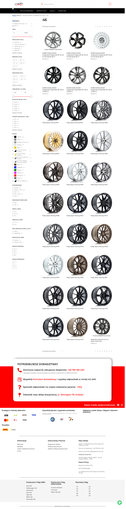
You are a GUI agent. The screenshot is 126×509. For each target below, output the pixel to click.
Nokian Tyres (18, 242)
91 (14, 249)
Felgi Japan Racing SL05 (75, 339)
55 (14, 215)
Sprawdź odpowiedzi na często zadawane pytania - (52, 387)
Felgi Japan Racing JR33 (50, 184)
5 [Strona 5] (104, 26)
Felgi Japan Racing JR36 (75, 184)
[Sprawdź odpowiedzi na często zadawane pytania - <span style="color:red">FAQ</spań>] (19, 387)
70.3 (15, 127)
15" (14, 60)
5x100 (15, 104)
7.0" (14, 82)
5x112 (15, 102)
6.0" (14, 79)
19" (14, 66)
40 (15, 211)
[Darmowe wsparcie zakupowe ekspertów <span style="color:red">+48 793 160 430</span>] (19, 370)
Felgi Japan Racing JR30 (99, 153)
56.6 (15, 123)
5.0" (14, 76)
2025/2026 (17, 233)
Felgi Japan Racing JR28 (99, 122)
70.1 (15, 125)
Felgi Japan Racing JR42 (75, 215)
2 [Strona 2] (97, 26)
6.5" (22, 79)
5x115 (15, 106)
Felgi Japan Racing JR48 (99, 246)
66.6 (15, 121)
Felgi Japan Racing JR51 (99, 277)
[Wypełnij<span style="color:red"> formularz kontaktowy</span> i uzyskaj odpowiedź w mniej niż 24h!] (19, 379)
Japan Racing (18, 46)
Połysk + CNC (18, 190)
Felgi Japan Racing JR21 (75, 122)
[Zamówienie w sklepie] (52, 26)
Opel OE (16, 50)
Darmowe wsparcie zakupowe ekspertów (53, 370)
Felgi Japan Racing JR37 (99, 184)
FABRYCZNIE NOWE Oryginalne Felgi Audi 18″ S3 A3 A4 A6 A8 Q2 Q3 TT (53, 55)
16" (21, 60)
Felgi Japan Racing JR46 (75, 246)
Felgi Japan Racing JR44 (99, 215)
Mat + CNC (17, 194)
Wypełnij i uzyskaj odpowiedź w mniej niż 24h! (59, 379)
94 (15, 253)
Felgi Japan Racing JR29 (75, 153)
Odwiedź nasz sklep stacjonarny (53, 394)
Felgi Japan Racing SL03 (99, 308)
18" (21, 63)
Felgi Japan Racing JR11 (50, 122)
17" (14, 63)
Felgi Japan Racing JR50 (75, 277)
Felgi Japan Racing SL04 (50, 339)
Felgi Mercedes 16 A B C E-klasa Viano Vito (100, 340)
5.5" (22, 76)
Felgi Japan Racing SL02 (75, 308)
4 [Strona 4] (102, 26)
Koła (15, 25)
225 (15, 205)
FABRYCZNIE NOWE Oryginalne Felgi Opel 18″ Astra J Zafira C (53, 89)
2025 (15, 231)
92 (15, 251)
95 (15, 255)
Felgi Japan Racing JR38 (50, 215)
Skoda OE (17, 48)
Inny (15, 196)
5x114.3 (16, 108)
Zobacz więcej (17, 53)
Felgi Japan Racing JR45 (50, 246)
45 (15, 213)
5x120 (15, 110)
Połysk (16, 188)
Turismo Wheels (19, 44)
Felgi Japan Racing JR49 (50, 277)
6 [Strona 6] (106, 26)
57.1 (15, 119)
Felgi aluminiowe (19, 23)
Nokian (16, 240)
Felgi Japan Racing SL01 (50, 308)
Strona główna (16, 15)
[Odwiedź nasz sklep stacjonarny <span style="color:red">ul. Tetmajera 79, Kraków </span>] (19, 395)
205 (15, 203)
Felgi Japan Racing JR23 (50, 153)
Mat (15, 192)
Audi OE (16, 42)
